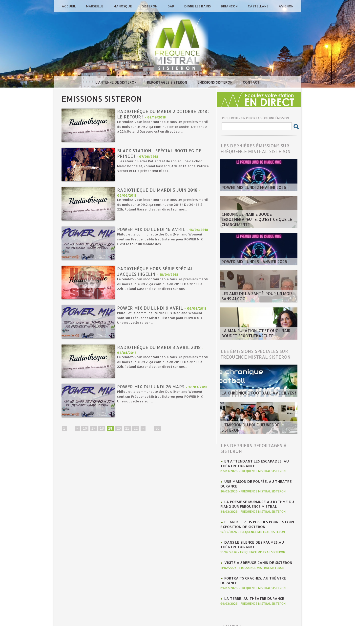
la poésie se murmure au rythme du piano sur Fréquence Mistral (253, 500)
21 (126, 429)
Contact (251, 82)
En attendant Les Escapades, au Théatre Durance (251, 463)
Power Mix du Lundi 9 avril (151, 308)
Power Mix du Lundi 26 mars (152, 387)
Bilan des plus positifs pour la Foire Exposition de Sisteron (254, 519)
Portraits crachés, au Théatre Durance (260, 570)
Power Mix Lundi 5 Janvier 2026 (249, 262)
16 (84, 429)
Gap (171, 6)
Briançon (229, 6)
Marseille (95, 6)
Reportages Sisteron (167, 82)
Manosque (123, 6)
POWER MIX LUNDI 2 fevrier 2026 (249, 188)
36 (156, 429)
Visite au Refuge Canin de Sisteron (254, 555)
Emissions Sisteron (215, 82)
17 (93, 429)
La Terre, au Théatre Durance (251, 584)
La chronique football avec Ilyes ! (253, 393)
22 (134, 429)
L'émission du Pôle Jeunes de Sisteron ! (255, 431)
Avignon (286, 6)
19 (109, 429)
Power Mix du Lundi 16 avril (152, 229)
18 (101, 429)
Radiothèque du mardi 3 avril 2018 (160, 347)
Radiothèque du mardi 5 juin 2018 (159, 190)
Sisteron (150, 6)
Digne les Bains (197, 6)
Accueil (69, 6)
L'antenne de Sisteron (116, 82)
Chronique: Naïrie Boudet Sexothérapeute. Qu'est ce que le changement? (252, 221)
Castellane (258, 6)
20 (118, 429)
